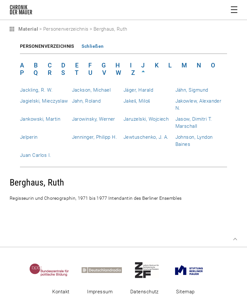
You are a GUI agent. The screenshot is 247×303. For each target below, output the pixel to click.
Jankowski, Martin (40, 119)
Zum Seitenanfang (235, 239)
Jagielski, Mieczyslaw (44, 101)
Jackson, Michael (91, 90)
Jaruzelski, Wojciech (146, 119)
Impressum (100, 292)
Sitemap (185, 292)
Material (27, 29)
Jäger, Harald (138, 90)
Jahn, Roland (86, 101)
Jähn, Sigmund (191, 90)
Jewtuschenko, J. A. (146, 137)
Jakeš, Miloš (137, 101)
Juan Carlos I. (35, 155)
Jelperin (29, 137)
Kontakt (60, 292)
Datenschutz (144, 292)
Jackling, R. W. (36, 90)
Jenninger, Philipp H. (94, 137)
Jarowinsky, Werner (93, 119)
